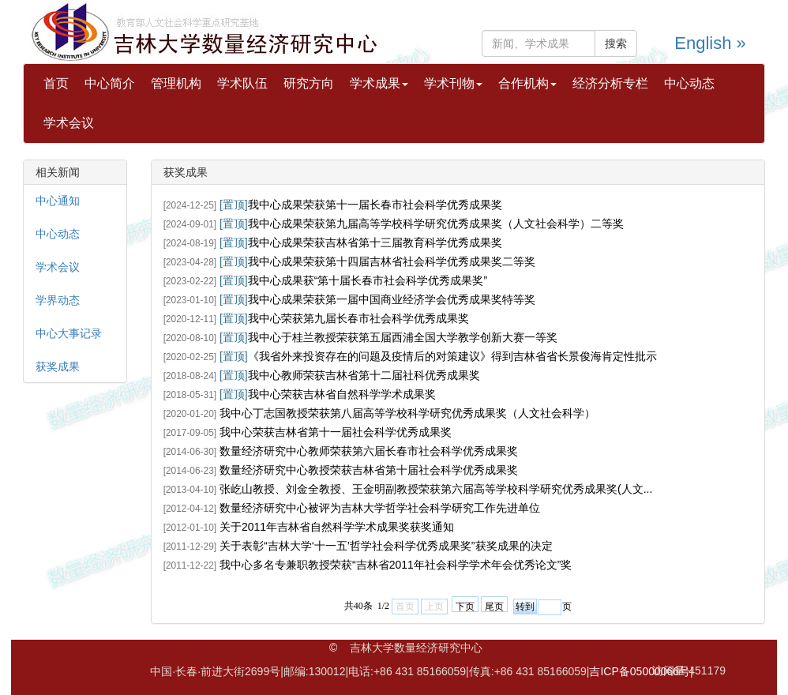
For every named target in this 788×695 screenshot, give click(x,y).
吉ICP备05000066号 (639, 671)
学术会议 (68, 123)
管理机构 (176, 83)
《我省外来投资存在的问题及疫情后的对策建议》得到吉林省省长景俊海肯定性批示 (452, 356)
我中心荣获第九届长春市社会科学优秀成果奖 (358, 318)
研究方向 (308, 83)
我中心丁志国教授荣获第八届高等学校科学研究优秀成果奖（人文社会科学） (407, 413)
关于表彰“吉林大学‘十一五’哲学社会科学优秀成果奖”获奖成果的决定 (386, 545)
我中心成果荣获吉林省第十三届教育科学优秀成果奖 (375, 242)
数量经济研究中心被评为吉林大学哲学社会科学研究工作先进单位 (380, 508)
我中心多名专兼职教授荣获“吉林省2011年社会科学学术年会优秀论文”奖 (396, 564)
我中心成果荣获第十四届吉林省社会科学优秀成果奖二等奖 (391, 261)
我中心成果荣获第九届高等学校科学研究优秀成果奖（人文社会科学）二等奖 (436, 223)
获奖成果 (58, 366)
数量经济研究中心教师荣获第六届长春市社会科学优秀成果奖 (369, 451)
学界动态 (58, 300)
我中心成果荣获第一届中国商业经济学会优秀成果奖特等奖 (391, 299)
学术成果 (379, 83)
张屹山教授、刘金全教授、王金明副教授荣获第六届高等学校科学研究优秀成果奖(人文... (436, 489)
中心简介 (109, 83)
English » (710, 43)
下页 (465, 606)
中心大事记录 (69, 333)
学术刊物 (453, 83)
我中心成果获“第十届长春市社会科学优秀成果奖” (367, 280)
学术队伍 (242, 83)
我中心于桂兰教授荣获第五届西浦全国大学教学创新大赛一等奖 (402, 337)
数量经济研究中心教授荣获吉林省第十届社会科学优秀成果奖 (369, 470)
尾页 (494, 606)
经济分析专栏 (610, 83)
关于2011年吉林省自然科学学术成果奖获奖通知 (337, 526)
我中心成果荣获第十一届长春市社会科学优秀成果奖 (375, 204)
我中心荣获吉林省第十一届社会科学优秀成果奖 (336, 432)
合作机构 (527, 83)
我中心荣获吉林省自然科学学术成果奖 (342, 394)
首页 (56, 83)
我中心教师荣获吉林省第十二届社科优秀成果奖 (364, 375)
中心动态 (689, 83)
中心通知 (58, 200)
